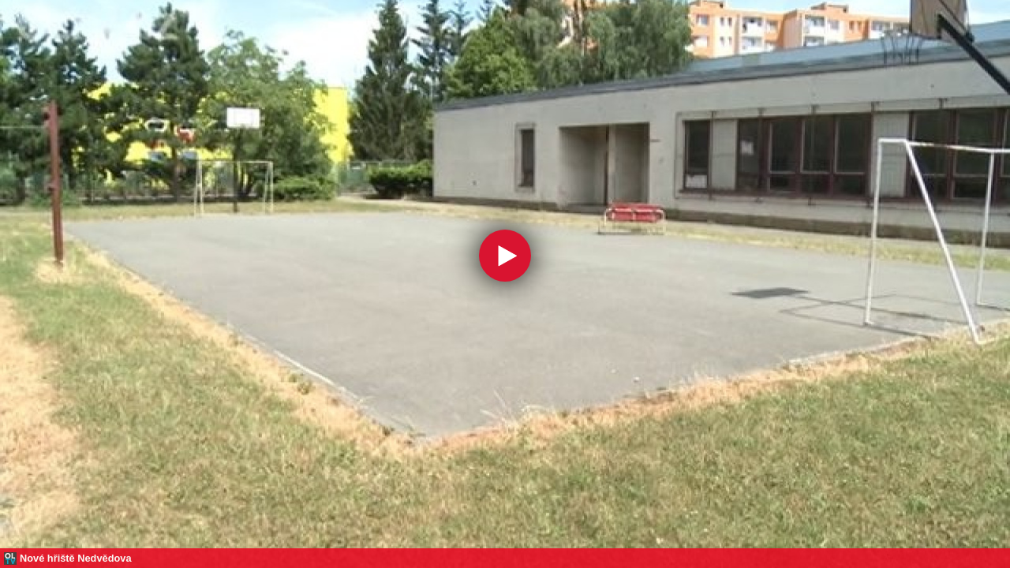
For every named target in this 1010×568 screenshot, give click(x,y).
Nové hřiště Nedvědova (76, 558)
